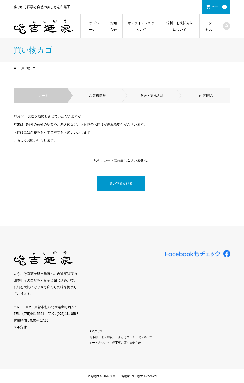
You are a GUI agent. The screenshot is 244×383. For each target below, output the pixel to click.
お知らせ (113, 26)
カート (219, 7)
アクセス (208, 26)
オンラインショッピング (141, 26)
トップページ (92, 26)
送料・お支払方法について (179, 26)
